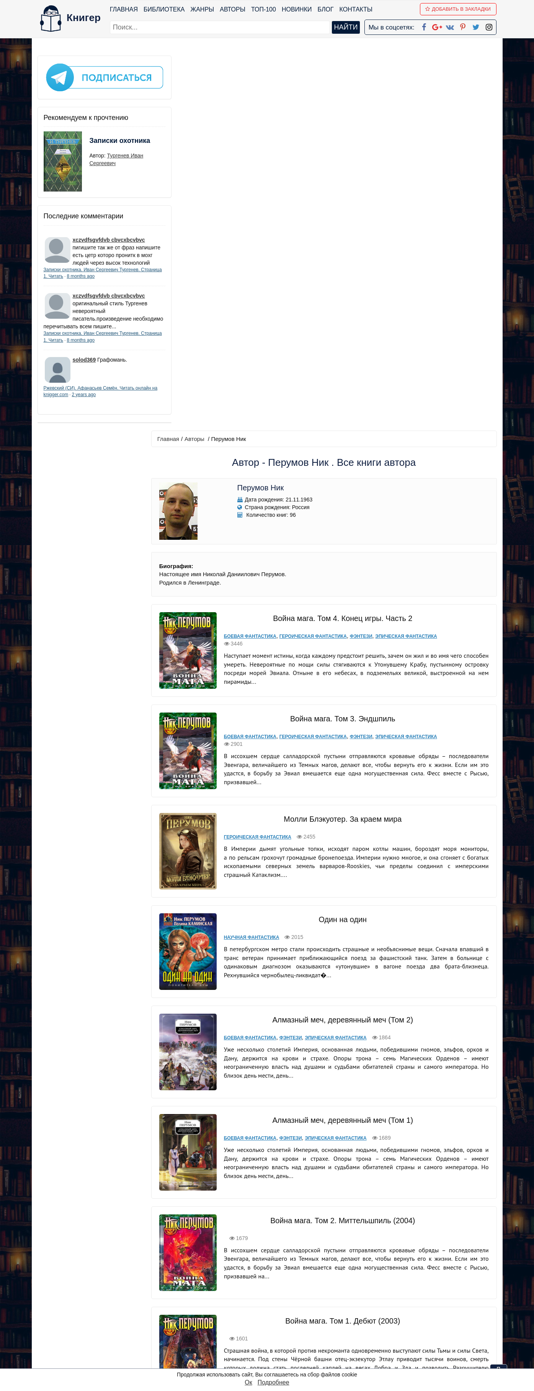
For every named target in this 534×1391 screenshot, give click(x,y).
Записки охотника (105, 140)
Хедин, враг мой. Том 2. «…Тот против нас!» (341, 1141)
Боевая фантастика (250, 260)
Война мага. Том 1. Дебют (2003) (342, 942)
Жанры (202, 9)
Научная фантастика (251, 559)
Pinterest (276, 1332)
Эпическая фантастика (405, 260)
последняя (361, 1240)
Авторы (233, 9)
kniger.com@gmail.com (423, 1292)
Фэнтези (360, 260)
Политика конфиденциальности (417, 1302)
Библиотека (164, 9)
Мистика (235, 1159)
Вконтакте (279, 1322)
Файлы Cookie (392, 1312)
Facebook (277, 1292)
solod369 (84, 370)
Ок (248, 1382)
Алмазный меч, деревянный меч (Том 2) (342, 641)
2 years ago (107, 405)
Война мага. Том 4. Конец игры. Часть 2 (341, 242)
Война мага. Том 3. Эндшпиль (342, 343)
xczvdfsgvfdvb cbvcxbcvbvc (109, 235)
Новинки (297, 9)
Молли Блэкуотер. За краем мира (341, 443)
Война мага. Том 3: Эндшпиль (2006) (341, 1041)
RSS (270, 1362)
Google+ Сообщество (296, 1312)
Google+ (277, 1302)
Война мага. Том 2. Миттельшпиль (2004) (341, 841)
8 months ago (103, 279)
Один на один (341, 541)
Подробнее (273, 1382)
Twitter (273, 1342)
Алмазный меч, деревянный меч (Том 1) (342, 741)
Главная (124, 9)
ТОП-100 (263, 9)
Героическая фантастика (312, 260)
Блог (326, 9)
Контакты (356, 9)
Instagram (278, 1352)
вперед (329, 1240)
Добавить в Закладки (458, 9)
